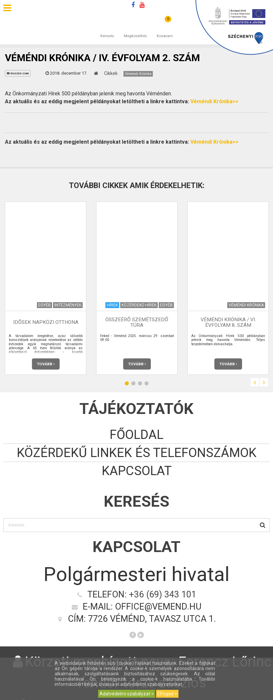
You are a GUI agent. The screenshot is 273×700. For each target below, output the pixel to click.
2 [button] (133, 383)
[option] (45, 288)
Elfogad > (167, 693)
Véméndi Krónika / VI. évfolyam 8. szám (228, 322)
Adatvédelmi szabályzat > (126, 693)
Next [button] (264, 382)
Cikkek (111, 73)
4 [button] (147, 383)
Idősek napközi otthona (45, 322)
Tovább (46, 364)
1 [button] (127, 383)
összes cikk (18, 73)
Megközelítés (135, 29)
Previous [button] (255, 382)
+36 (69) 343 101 (162, 594)
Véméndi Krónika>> (214, 101)
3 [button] (140, 383)
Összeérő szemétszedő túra (136, 322)
